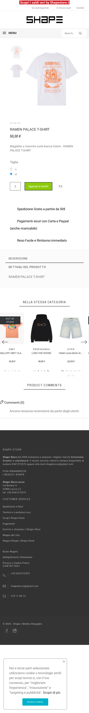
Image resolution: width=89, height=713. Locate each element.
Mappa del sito (11, 537)
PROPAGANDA (44, 352)
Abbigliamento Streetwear (17, 560)
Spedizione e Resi (13, 509)
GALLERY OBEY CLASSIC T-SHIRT (17, 355)
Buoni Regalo (10, 554)
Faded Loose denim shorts (76, 355)
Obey (13, 352)
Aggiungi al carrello (38, 186)
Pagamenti (9, 526)
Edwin (15, 123)
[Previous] (5, 343)
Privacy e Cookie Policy (16, 565)
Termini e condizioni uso (17, 515)
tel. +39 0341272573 (14, 495)
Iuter (75, 352)
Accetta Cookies (35, 702)
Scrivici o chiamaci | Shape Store (22, 532)
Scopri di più (51, 692)
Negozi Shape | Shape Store (18, 543)
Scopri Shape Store (14, 520)
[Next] (84, 343)
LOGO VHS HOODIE (44, 355)
